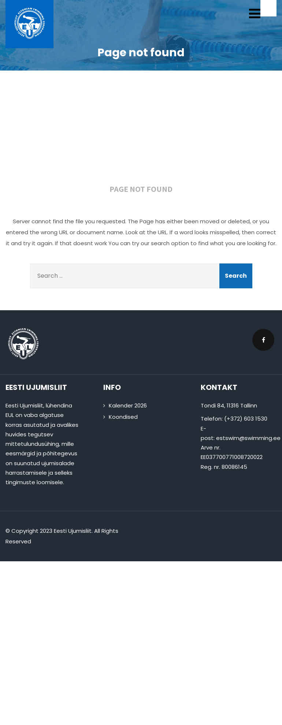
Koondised (123, 417)
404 (141, 132)
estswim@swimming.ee (248, 438)
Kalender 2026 (128, 405)
